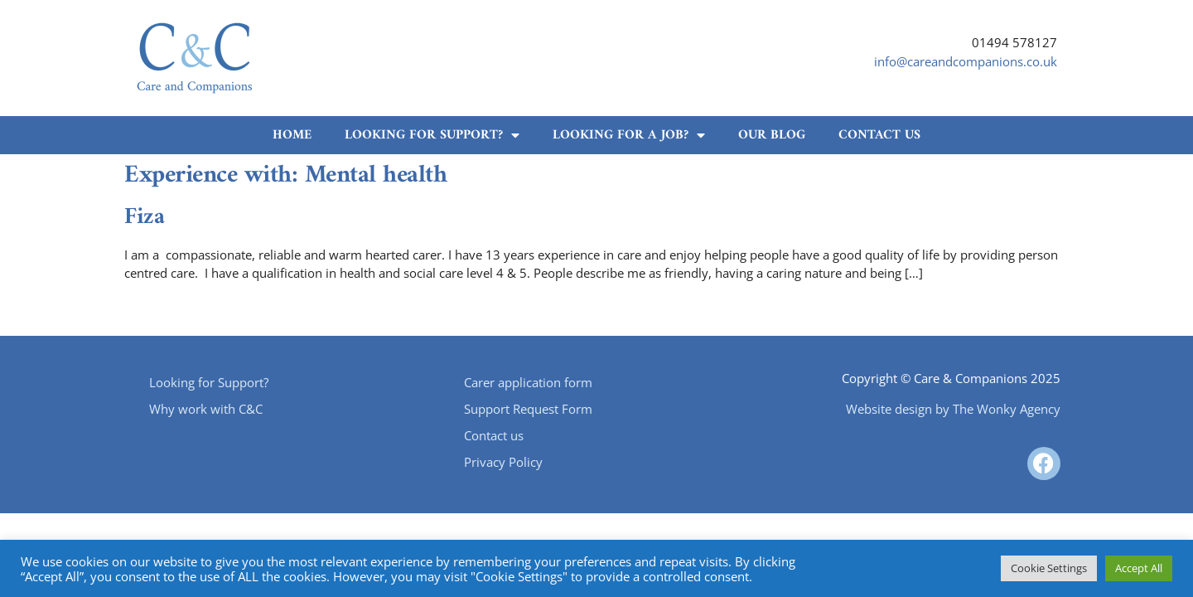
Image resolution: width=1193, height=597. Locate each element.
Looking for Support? (432, 135)
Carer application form (528, 382)
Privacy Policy (503, 462)
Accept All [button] (1138, 568)
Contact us (879, 135)
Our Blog (771, 135)
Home (292, 135)
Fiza (144, 217)
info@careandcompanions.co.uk (965, 61)
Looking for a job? (629, 135)
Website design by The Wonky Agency (953, 408)
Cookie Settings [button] (1049, 568)
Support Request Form (528, 408)
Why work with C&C (206, 408)
